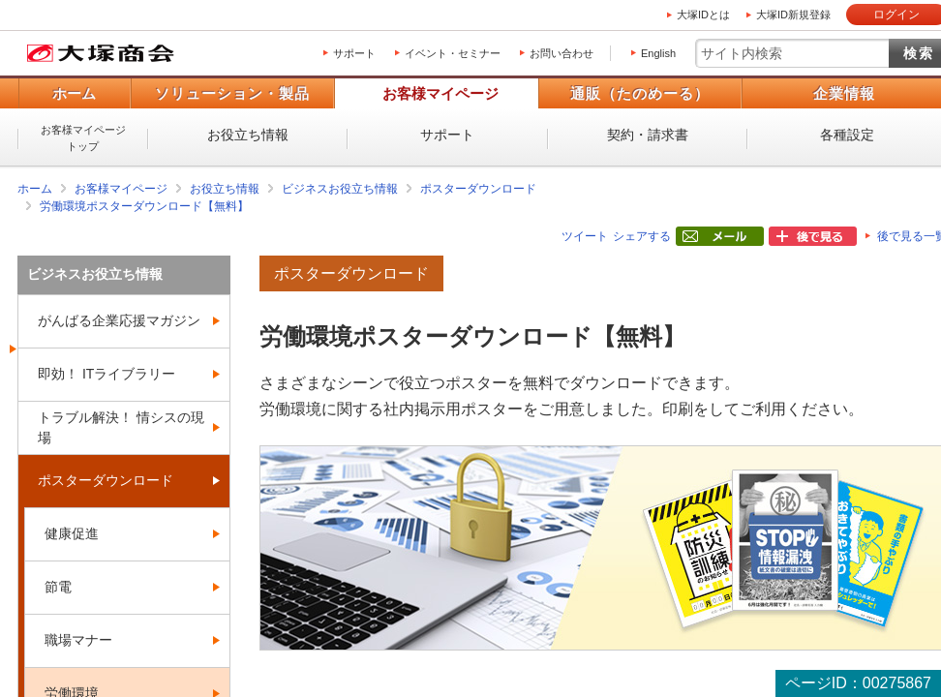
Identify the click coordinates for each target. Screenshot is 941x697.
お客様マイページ (440, 93)
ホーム (74, 93)
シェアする (642, 236)
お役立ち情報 (247, 134)
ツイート (585, 236)
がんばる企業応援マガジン (119, 320)
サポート (354, 53)
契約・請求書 (647, 134)
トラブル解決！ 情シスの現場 (121, 427)
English (658, 53)
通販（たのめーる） (640, 93)
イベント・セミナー (453, 53)
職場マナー (78, 640)
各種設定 (847, 134)
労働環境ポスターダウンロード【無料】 (144, 206)
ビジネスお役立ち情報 (340, 189)
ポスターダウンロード (478, 189)
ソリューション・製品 (232, 93)
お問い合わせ (561, 53)
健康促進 (72, 533)
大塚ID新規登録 (793, 14)
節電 (58, 586)
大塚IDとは (703, 14)
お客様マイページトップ (83, 138)
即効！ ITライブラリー (106, 373)
